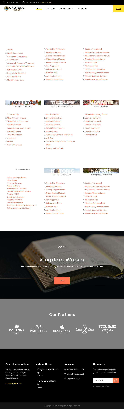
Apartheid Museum (53, 52)
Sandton (82, 8)
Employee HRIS (13, 194)
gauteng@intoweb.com (13, 383)
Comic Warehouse (14, 145)
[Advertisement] (62, 30)
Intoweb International (75, 374)
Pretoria (50, 8)
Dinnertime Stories (14, 135)
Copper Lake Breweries (16, 73)
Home (39, 8)
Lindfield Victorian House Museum (20, 66)
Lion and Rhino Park (54, 118)
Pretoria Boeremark (93, 125)
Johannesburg (66, 8)
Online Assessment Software (18, 208)
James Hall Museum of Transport (20, 63)
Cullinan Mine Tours (54, 69)
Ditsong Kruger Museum (55, 56)
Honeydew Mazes (14, 77)
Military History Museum (55, 59)
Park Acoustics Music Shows (18, 128)
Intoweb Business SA (75, 369)
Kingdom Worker (73, 379)
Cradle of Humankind (93, 49)
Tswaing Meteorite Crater (95, 59)
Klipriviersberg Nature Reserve (97, 73)
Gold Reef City (13, 114)
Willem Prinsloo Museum (56, 62)
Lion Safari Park (52, 114)
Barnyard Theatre (14, 131)
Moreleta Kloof (91, 62)
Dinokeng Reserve (53, 125)
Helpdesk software (14, 200)
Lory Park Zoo (51, 131)
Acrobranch (12, 138)
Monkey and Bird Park (54, 148)
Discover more (47, 2)
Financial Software (14, 183)
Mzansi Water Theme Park (17, 121)
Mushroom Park (91, 66)
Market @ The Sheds (93, 121)
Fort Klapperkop (52, 66)
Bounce (10, 141)
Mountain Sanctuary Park (95, 69)
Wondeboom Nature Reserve (96, 79)
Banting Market (91, 135)
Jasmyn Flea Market (93, 118)
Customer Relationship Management (21, 205)
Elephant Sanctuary (53, 121)
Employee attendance (15, 197)
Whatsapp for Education (16, 189)
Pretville (10, 50)
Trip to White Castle (46, 381)
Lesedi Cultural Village (55, 79)
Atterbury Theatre (14, 125)
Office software (13, 186)
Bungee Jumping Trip (47, 369)
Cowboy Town (13, 60)
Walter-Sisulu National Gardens (97, 52)
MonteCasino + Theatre (16, 118)
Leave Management (15, 202)
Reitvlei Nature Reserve (55, 128)
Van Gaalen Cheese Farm (17, 56)
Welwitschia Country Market (96, 114)
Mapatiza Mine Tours (15, 80)
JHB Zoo (49, 138)
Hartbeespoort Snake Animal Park (59, 135)
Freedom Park (51, 73)
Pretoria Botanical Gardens (95, 76)
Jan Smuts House (53, 76)
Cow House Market (92, 131)
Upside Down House (15, 53)
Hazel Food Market (92, 128)
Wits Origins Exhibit (14, 70)
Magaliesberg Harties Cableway (97, 56)
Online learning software (16, 177)
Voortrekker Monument (55, 49)
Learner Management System (19, 191)
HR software (12, 180)
